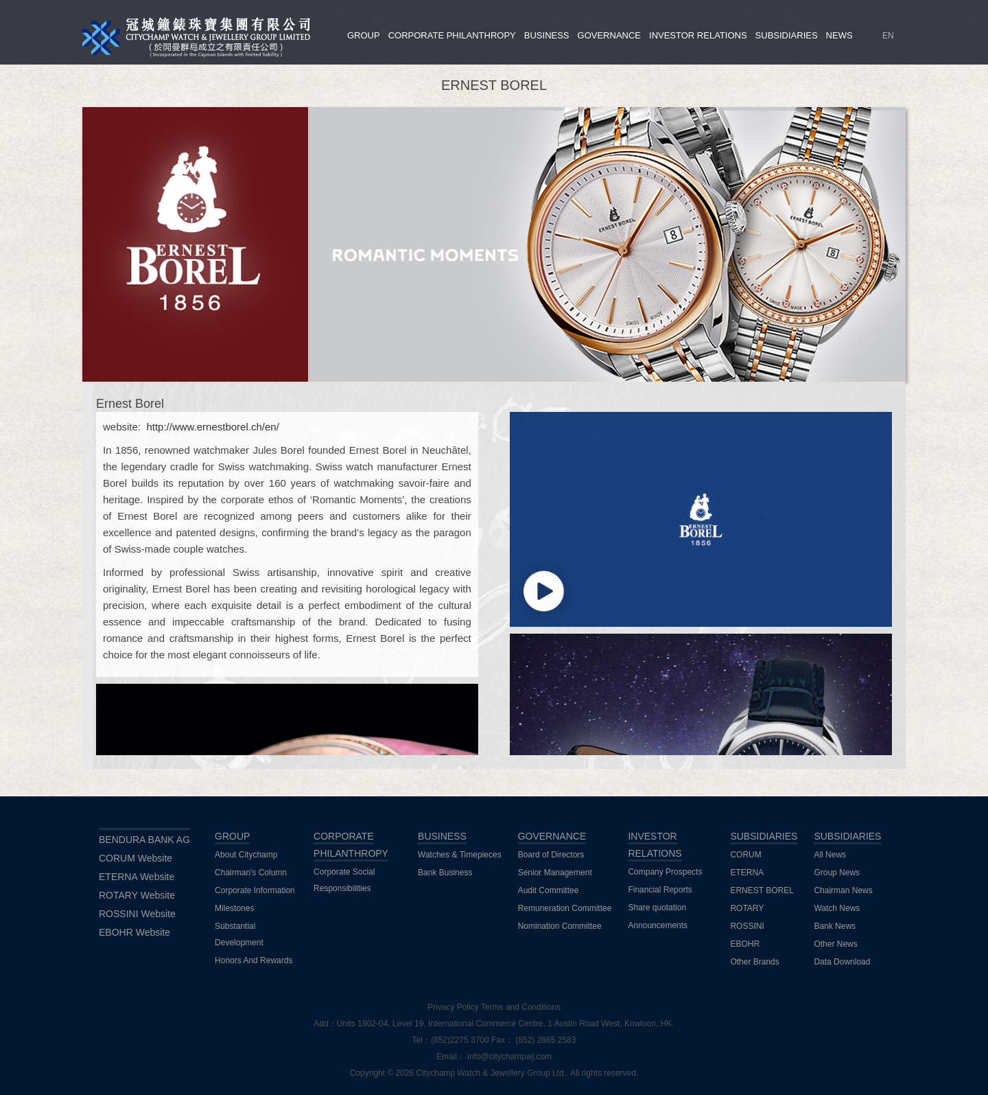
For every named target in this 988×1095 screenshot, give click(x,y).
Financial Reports (660, 890)
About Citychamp (246, 855)
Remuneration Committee (565, 908)
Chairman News (843, 890)
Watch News (837, 908)
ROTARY (747, 908)
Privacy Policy (453, 1007)
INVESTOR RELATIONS (698, 35)
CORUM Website (135, 858)
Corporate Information (255, 890)
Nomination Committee (560, 926)
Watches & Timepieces (460, 855)
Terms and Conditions (521, 1007)
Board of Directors (551, 855)
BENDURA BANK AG (144, 839)
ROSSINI (747, 926)
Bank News (835, 926)
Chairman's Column (251, 872)
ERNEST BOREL (761, 890)
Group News (837, 872)
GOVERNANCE (609, 35)
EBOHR (745, 944)
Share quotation (657, 907)
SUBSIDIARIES (786, 35)
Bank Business (445, 872)
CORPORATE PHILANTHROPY (452, 35)
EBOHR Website (134, 932)
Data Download (842, 962)
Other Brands (754, 962)
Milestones (234, 908)
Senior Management (555, 872)
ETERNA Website (136, 876)
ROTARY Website (137, 895)
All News (830, 855)
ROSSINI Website (137, 913)
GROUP (363, 35)
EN (888, 36)
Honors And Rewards (253, 960)
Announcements (657, 925)
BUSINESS (546, 35)
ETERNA (747, 872)
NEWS (839, 35)
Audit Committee (548, 890)
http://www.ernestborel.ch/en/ (212, 427)
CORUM (745, 855)
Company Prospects (665, 872)
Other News (835, 944)
